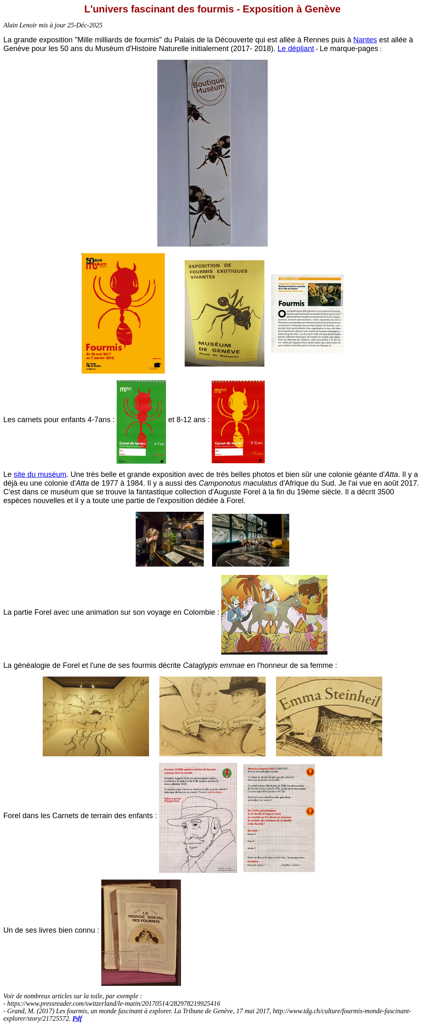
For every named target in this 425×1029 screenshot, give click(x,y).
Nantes (365, 40)
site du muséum (40, 474)
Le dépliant (296, 48)
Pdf (77, 1018)
